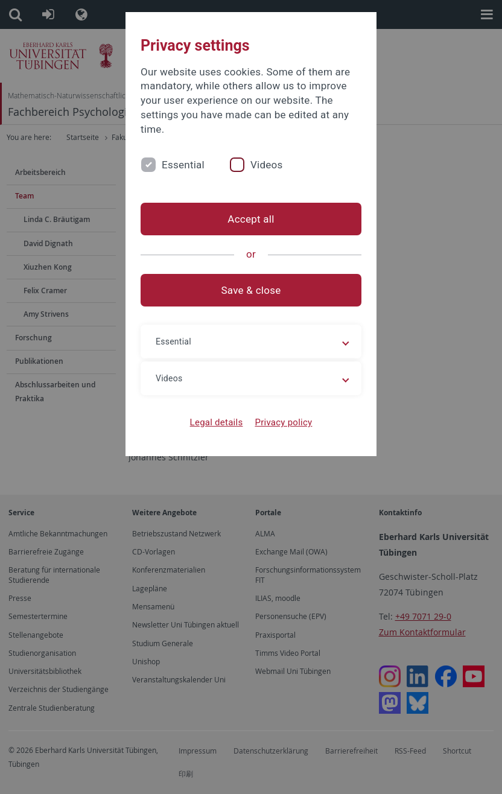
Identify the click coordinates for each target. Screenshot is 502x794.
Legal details (216, 422)
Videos (266, 165)
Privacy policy (283, 422)
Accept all (250, 219)
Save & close (251, 290)
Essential (183, 165)
